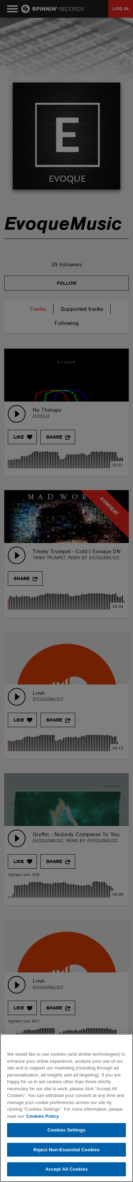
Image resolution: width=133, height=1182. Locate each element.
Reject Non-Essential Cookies (66, 1149)
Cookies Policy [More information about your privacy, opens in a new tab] (42, 1116)
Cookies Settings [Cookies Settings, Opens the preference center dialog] (67, 1130)
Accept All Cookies (66, 1169)
